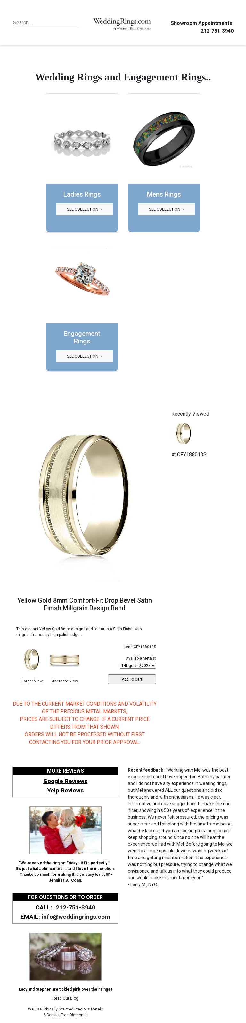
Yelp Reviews (65, 790)
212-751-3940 (216, 31)
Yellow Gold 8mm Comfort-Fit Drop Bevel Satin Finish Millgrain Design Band (84, 604)
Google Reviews (65, 781)
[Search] (42, 23)
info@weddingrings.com (76, 916)
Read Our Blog (65, 998)
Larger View (32, 681)
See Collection (83, 209)
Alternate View (65, 681)
